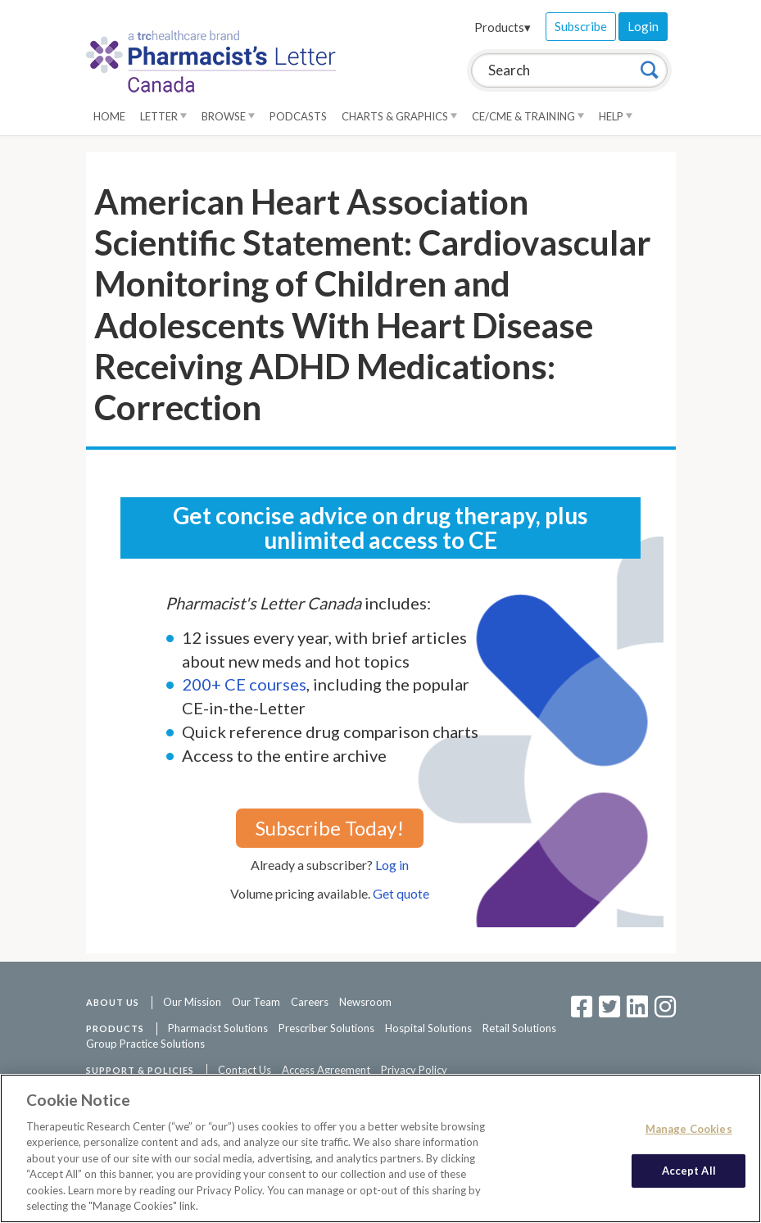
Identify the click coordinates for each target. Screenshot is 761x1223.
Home (109, 116)
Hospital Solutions (428, 1028)
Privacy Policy (414, 1069)
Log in (392, 864)
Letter (163, 116)
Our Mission (192, 1001)
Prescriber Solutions (326, 1028)
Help (615, 116)
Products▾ (502, 27)
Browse (228, 116)
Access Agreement (326, 1069)
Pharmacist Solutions (218, 1028)
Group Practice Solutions (145, 1043)
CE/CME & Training (528, 116)
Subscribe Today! (330, 828)
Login (643, 26)
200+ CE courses (244, 684)
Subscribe (581, 26)
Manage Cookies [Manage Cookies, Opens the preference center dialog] (688, 1128)
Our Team (256, 1001)
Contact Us (244, 1069)
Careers (309, 1001)
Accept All (689, 1169)
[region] (380, 1148)
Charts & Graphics (399, 116)
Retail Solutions (519, 1028)
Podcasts (298, 116)
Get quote (401, 893)
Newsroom (365, 1001)
